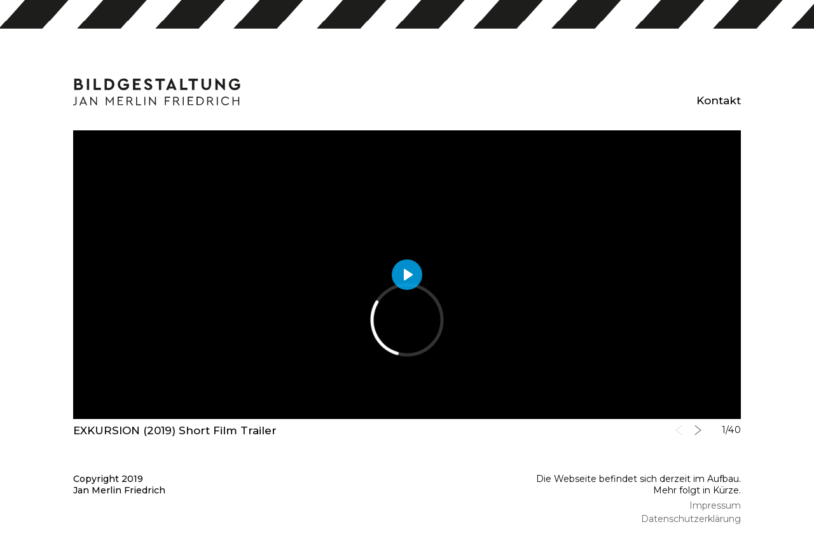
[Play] (407, 274)
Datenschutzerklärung (691, 519)
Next (698, 430)
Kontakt (718, 100)
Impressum (715, 505)
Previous (679, 430)
